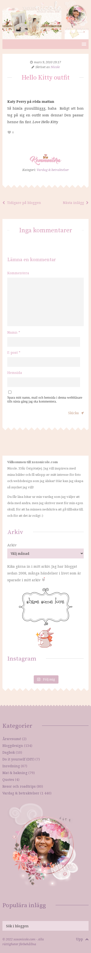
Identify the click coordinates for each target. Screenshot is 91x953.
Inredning (11, 766)
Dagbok (8, 752)
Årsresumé (11, 738)
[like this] (9, 132)
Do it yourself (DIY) (18, 759)
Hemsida (14, 372)
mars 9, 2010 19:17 (47, 62)
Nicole (55, 67)
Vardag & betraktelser (53, 170)
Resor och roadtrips (19, 786)
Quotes (8, 779)
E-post (13, 352)
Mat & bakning (14, 772)
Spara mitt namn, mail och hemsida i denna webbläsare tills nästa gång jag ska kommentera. (44, 399)
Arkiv (12, 545)
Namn (13, 332)
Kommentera (18, 273)
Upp (82, 939)
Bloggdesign (12, 745)
